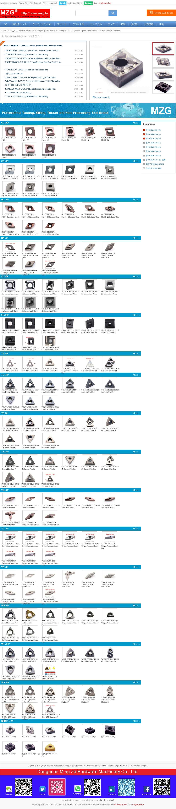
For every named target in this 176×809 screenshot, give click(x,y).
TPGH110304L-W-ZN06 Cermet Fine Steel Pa (30, 429)
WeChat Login (88, 3)
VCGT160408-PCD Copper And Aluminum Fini (10, 562)
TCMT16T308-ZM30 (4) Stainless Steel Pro (90, 391)
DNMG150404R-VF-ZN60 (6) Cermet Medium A (49, 254)
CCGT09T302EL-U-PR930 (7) (18, 93)
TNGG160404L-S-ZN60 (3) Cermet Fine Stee (110, 468)
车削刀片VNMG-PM (14, 74)
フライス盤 (78, 24)
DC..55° (5, 199)
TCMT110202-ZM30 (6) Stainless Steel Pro (50, 391)
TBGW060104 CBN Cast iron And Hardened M (110, 370)
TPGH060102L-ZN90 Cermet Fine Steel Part (49, 370)
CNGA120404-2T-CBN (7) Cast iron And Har (69, 177)
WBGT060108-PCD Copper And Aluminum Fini (50, 639)
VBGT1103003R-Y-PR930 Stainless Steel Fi (50, 523)
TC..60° (5, 374)
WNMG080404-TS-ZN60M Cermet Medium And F (10, 699)
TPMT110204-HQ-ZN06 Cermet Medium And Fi (10, 429)
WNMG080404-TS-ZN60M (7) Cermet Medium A (29, 699)
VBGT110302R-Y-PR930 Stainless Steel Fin (110, 506)
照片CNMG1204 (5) (68, 737)
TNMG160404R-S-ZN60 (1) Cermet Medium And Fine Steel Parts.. (33, 46)
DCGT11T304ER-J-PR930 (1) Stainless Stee (10, 233)
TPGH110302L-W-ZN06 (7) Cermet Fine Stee (50, 429)
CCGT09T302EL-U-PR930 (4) (88, 139)
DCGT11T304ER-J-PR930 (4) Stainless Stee (70, 216)
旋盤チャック (20, 24)
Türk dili (76, 31)
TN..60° (5, 451)
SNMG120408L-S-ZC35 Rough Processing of (10, 331)
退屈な (134, 24)
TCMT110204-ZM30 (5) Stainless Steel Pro (70, 391)
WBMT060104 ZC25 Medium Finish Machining (29, 622)
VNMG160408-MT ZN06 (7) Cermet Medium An (28, 583)
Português (62, 31)
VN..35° (5, 567)
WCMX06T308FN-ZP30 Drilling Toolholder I (10, 660)
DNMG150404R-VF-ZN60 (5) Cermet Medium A (69, 254)
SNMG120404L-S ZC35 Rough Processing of (10, 348)
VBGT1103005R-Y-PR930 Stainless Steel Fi (30, 523)
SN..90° (5, 315)
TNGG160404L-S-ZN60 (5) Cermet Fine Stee (70, 468)
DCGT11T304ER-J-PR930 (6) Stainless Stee (30, 216)
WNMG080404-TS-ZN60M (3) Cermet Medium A (108, 699)
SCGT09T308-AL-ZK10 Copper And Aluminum (10, 293)
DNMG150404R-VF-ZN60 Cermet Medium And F (30, 254)
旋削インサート (37, 36)
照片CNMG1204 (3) (108, 737)
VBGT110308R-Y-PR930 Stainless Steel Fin (70, 506)
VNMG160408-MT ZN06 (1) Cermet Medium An (28, 600)
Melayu (109, 31)
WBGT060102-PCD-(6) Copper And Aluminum (70, 622)
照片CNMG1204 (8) (101, 97)
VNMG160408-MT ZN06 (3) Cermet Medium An (108, 583)
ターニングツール (42, 24)
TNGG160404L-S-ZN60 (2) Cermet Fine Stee (10, 485)
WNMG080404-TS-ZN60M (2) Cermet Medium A (9, 716)
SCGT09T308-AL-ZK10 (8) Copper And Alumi (50, 293)
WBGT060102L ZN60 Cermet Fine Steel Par (10, 622)
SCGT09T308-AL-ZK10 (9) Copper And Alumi (30, 293)
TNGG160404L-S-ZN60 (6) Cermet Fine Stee (50, 468)
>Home (25, 36)
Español (83, 31)
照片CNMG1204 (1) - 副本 (31, 755)
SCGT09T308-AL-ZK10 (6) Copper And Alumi (90, 293)
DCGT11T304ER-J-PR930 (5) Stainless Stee (50, 216)
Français (40, 31)
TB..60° (5, 353)
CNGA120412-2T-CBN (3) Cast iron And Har (30, 194)
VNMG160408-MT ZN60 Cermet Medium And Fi (50, 600)
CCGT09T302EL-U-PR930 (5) (18, 85)
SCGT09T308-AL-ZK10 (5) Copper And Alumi (110, 293)
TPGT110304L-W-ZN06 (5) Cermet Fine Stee (90, 429)
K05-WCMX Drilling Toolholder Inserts (49, 677)
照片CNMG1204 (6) (49, 737)
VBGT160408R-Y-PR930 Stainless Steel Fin (11, 506)
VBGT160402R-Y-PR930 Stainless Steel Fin (51, 506)
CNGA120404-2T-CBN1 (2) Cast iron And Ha (30, 177)
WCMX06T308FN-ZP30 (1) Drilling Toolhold (30, 677)
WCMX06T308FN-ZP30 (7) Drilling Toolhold (30, 660)
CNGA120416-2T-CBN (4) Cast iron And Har (10, 194)
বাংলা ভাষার (54, 31)
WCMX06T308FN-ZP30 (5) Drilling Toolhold (70, 660)
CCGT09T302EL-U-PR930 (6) (49, 139)
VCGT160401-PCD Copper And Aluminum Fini (50, 562)
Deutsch (22, 31)
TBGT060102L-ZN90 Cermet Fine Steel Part (30, 370)
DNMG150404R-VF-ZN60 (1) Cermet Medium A (29, 272)
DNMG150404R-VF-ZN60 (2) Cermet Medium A (9, 272)
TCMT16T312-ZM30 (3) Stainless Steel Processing (26, 96)
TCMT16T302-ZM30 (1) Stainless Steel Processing (26, 54)
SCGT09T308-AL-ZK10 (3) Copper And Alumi (30, 310)
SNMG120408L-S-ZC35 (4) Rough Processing (70, 331)
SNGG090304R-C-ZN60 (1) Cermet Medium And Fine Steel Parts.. (33, 58)
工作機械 (148, 24)
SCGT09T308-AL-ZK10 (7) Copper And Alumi (70, 293)
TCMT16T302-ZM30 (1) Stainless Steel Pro (50, 408)
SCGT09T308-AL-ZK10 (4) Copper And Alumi (10, 310)
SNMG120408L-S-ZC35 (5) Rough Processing (50, 331)
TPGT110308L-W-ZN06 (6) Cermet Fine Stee (70, 429)
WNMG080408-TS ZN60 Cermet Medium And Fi (51, 716)
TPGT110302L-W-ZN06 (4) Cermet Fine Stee (110, 429)
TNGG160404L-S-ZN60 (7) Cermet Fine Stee (30, 468)
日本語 (70, 31)
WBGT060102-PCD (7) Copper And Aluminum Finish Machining (32, 81)
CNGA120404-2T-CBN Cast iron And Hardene (10, 177)
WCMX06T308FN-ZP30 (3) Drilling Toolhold (110, 660)
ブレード (62, 24)
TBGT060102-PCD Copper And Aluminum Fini (69, 370)
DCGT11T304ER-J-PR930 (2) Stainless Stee (110, 216)
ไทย (103, 31)
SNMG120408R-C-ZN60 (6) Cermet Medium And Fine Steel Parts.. (33, 62)
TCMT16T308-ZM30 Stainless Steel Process (10, 391)
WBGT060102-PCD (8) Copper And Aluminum (89, 622)
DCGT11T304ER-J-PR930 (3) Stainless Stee (90, 216)
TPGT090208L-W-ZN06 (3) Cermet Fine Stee (10, 447)
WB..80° (5, 605)
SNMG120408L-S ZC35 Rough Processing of (30, 348)
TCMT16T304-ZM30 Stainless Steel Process (30, 408)
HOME (19, 36)
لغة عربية (14, 31)
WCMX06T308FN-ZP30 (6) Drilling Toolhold (50, 660)
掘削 (123, 24)
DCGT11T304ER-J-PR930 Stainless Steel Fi (10, 216)
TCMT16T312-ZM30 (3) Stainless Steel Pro (110, 391)
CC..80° (5, 122)
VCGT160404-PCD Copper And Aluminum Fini (30, 562)
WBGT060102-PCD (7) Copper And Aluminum (109, 622)
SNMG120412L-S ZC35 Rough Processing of (110, 331)
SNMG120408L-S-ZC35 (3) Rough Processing (90, 331)
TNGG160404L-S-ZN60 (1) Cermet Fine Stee (30, 485)
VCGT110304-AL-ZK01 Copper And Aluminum (70, 545)
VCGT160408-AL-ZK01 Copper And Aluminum (10, 545)
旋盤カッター (8, 721)
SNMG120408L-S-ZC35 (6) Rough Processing (30, 331)
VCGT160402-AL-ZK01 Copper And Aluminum (50, 545)
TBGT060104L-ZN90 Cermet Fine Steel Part (10, 370)
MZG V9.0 (44, 805)
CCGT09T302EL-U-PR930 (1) (29, 156)
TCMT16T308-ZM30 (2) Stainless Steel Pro (11, 408)
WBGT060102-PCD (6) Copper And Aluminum (10, 639)
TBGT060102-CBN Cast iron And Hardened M (90, 370)
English (3, 31)
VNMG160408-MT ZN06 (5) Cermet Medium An (68, 583)
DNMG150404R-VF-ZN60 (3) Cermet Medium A (109, 254)
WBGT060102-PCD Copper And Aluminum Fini (50, 622)
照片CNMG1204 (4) (88, 737)
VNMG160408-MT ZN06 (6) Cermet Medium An (48, 583)
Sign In (79, 3)
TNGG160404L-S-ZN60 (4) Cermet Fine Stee (90, 468)
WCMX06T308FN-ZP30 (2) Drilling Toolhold (10, 677)
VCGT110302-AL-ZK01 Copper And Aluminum (90, 545)
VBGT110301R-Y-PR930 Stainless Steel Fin (11, 523)
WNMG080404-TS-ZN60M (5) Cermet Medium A (68, 699)
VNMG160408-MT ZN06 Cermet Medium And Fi (10, 583)
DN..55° (5, 238)
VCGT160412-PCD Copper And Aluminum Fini (109, 545)
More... (136, 122)
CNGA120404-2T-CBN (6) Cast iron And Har (89, 177)
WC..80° (5, 644)
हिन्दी (99, 31)
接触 (161, 24)
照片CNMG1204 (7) (29, 737)
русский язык (31, 31)
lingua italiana (92, 31)
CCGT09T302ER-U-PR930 (49, 156)
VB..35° (5, 490)
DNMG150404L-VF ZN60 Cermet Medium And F (10, 254)
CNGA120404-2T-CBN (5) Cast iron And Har (109, 177)
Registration (71, 3)
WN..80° (5, 682)
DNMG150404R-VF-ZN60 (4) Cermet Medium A (89, 254)
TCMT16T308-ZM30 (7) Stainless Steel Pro (30, 391)
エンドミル (96, 24)
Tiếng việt (116, 31)
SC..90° (5, 276)
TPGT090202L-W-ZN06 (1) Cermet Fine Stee (50, 447)
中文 (8, 31)
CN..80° (5, 161)
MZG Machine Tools (70, 805)
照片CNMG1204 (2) (9, 754)
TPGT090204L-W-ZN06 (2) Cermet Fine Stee (30, 447)
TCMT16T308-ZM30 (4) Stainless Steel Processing (26, 70)
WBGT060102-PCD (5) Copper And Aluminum (30, 639)
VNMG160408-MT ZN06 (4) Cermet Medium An (88, 583)
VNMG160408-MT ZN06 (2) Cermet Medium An (8, 600)
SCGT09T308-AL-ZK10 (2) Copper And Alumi (50, 310)
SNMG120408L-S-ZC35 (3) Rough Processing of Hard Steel (30, 77)
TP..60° (4, 413)
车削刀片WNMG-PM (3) (49, 755)
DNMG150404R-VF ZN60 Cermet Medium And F (50, 272)
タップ (111, 24)
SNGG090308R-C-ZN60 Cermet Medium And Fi (50, 348)
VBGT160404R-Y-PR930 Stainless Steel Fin (31, 506)
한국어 (46, 31)
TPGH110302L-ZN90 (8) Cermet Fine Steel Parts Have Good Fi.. (32, 51)
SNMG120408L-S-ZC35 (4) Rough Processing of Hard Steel (30, 89)
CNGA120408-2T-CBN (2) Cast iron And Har (50, 194)
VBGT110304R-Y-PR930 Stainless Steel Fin (90, 506)
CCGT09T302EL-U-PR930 (9, 139)
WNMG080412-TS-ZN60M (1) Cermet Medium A (29, 716)
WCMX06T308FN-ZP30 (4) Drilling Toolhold (90, 660)
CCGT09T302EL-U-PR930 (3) (108, 139)
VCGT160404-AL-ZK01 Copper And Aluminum (30, 545)
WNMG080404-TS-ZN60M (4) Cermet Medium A (88, 699)
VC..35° (5, 528)
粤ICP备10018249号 (107, 800)
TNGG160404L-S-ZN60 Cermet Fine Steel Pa (10, 468)
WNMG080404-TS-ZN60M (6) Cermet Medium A (49, 699)
